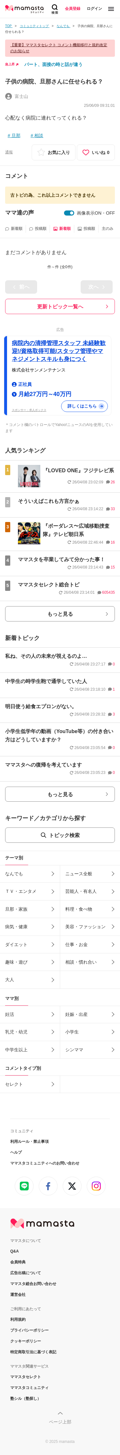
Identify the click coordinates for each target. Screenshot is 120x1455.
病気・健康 (16, 926)
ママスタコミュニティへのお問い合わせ (44, 1163)
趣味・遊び (16, 962)
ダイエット (16, 944)
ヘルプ (16, 1152)
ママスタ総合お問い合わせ (33, 1284)
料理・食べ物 (78, 909)
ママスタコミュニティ (29, 1388)
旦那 (16, 135)
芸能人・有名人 (81, 891)
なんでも (14, 873)
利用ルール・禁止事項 (29, 1141)
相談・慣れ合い (81, 962)
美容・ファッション (85, 926)
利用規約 (18, 1319)
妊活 (9, 1014)
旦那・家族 (16, 909)
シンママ (74, 1049)
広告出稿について (25, 1273)
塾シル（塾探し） (25, 1398)
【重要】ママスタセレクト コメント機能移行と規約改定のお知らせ (58, 48)
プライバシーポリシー (29, 1330)
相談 (38, 135)
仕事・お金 (76, 944)
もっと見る (60, 614)
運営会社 (18, 1295)
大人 (9, 979)
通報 (9, 152)
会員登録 (72, 8)
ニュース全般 (78, 873)
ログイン (94, 8)
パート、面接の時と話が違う (53, 64)
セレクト (14, 1084)
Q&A (14, 1251)
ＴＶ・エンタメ (20, 891)
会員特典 (18, 1262)
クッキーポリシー (25, 1341)
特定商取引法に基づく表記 (33, 1352)
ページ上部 (60, 1421)
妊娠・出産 (76, 1014)
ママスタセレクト (25, 1377)
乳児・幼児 (16, 1031)
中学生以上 (16, 1049)
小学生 (72, 1031)
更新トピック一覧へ (60, 306)
